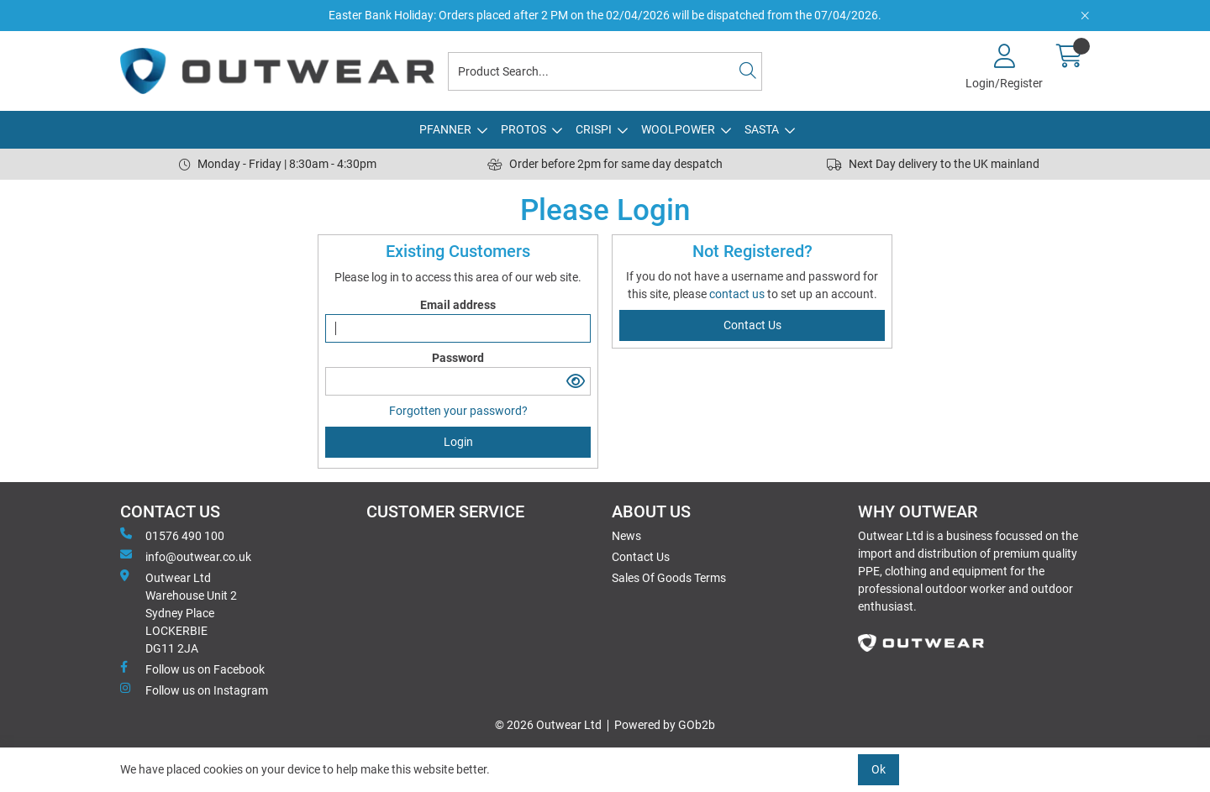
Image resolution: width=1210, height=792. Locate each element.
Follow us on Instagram (194, 689)
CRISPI (594, 129)
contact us (738, 294)
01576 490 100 (172, 535)
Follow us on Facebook (192, 668)
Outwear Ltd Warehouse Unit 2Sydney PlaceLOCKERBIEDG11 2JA (178, 612)
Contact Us (641, 557)
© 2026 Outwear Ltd (548, 725)
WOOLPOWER (678, 129)
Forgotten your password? (458, 410)
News (626, 536)
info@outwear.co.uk (185, 556)
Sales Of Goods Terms (669, 578)
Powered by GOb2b (664, 725)
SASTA (761, 129)
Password (458, 358)
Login (458, 441)
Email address (458, 305)
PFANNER (445, 129)
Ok (878, 769)
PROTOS (523, 129)
